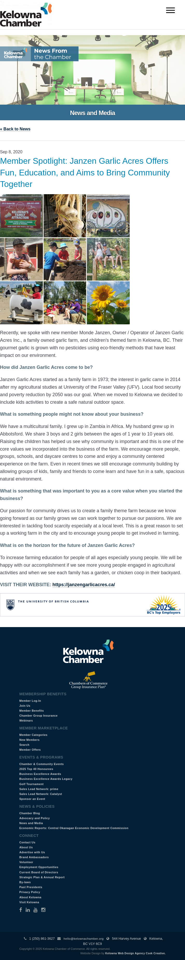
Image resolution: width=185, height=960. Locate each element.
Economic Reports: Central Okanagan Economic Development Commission (73, 828)
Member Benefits (31, 710)
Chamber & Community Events (41, 764)
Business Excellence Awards (40, 773)
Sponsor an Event (32, 798)
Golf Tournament (31, 784)
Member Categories (33, 734)
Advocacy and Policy (34, 818)
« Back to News (15, 129)
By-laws (25, 882)
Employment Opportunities (38, 867)
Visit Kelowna (29, 902)
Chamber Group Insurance (38, 715)
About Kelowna (30, 897)
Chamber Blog (29, 813)
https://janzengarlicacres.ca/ (83, 584)
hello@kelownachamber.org (84, 938)
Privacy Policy (29, 892)
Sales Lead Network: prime (38, 789)
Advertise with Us (32, 852)
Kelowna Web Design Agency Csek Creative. (135, 953)
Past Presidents (30, 887)
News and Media (31, 823)
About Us (26, 847)
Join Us (24, 705)
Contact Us (27, 842)
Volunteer (26, 862)
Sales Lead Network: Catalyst (40, 793)
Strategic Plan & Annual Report (42, 877)
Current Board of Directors (38, 872)
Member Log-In (30, 700)
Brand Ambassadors (34, 857)
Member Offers (30, 749)
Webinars (26, 720)
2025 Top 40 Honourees (36, 768)
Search (24, 744)
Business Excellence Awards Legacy (45, 778)
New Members (29, 739)
